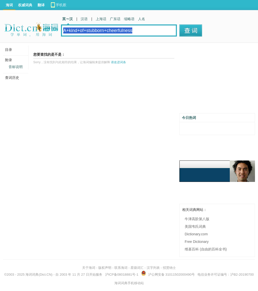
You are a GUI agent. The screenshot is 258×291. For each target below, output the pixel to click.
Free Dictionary (197, 242)
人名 (141, 19)
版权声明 (104, 268)
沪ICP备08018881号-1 (121, 274)
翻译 (41, 5)
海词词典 (32, 274)
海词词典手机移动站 (129, 283)
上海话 (101, 19)
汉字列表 (153, 268)
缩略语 (129, 19)
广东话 (115, 19)
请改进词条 (118, 62)
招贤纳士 (169, 268)
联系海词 (120, 268)
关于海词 (88, 268)
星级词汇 (137, 268)
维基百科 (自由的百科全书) (206, 249)
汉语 (84, 19)
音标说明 (16, 67)
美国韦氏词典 (195, 226)
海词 (9, 5)
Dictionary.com (196, 234)
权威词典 (25, 5)
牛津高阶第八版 (197, 219)
